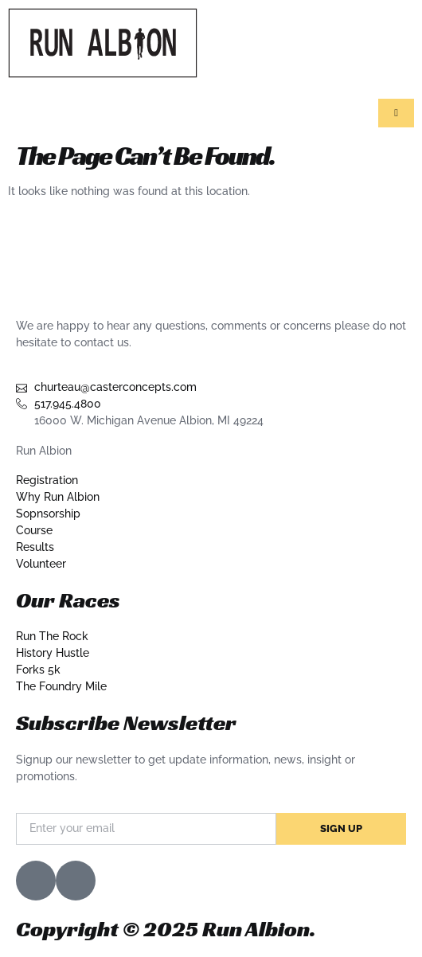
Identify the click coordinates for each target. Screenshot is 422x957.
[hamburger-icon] (396, 113)
